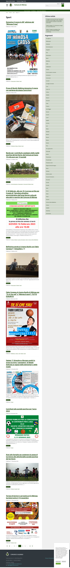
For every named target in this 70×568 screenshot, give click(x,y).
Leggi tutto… (8, 79)
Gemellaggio (48, 109)
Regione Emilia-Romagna (10, 1)
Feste (47, 104)
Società (47, 186)
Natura (16, 146)
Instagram (63, 4)
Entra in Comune (27, 10)
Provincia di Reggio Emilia (21, 1)
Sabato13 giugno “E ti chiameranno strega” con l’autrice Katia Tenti (54, 27)
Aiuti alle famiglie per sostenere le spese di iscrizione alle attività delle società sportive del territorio (22, 457)
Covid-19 (48, 90)
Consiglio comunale (50, 84)
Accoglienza (48, 39)
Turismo (47, 200)
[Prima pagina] (7, 547)
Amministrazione (14, 185)
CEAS (47, 64)
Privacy (46, 559)
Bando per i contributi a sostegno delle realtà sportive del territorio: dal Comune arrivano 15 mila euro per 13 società (22, 155)
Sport (20, 82)
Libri (19, 354)
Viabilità (47, 208)
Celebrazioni (48, 67)
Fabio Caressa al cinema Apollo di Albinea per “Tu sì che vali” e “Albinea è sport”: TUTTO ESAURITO (22, 295)
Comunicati (25, 185)
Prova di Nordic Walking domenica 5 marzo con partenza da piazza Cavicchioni (22, 90)
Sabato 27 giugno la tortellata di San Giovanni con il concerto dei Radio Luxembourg (53, 31)
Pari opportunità (49, 149)
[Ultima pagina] (32, 547)
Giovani (47, 112)
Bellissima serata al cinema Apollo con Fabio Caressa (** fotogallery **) (22, 248)
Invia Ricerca (63, 6)
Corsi (47, 87)
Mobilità (47, 132)
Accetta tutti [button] (58, 563)
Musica (47, 138)
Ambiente (13, 146)
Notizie (17, 82)
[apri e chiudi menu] (7, 5)
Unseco (47, 205)
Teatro (47, 194)
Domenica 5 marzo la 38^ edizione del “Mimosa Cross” (20, 24)
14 (25, 546)
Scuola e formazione (21, 240)
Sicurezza (48, 180)
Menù (7, 6)
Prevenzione (48, 157)
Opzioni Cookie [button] (58, 561)
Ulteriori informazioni (59, 557)
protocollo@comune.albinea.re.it (15, 564)
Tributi (47, 197)
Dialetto (47, 95)
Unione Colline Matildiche (41, 10)
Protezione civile (49, 163)
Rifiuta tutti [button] (63, 561)
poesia (47, 155)
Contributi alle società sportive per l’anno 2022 (21, 410)
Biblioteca (13, 354)
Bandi (47, 59)
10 (14, 546)
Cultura (12, 240)
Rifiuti (47, 169)
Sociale (15, 489)
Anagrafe (48, 50)
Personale (48, 152)
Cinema (47, 70)
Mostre (47, 135)
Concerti (47, 81)
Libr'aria (47, 124)
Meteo (47, 129)
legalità (47, 121)
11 (17, 546)
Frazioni (47, 107)
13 (22, 546)
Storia (47, 191)
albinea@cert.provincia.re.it (13, 566)
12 (19, 546)
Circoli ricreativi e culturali (51, 73)
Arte (47, 53)
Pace (47, 146)
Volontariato (48, 214)
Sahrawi (47, 172)
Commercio (48, 76)
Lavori (47, 118)
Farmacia (48, 101)
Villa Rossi (48, 211)
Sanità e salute (49, 174)
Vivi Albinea (33, 10)
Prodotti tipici (48, 160)
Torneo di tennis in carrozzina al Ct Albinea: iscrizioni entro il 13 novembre (22, 497)
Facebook (62, 4)
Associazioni (13, 82)
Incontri (47, 115)
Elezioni (47, 98)
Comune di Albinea (23, 5)
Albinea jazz (48, 42)
